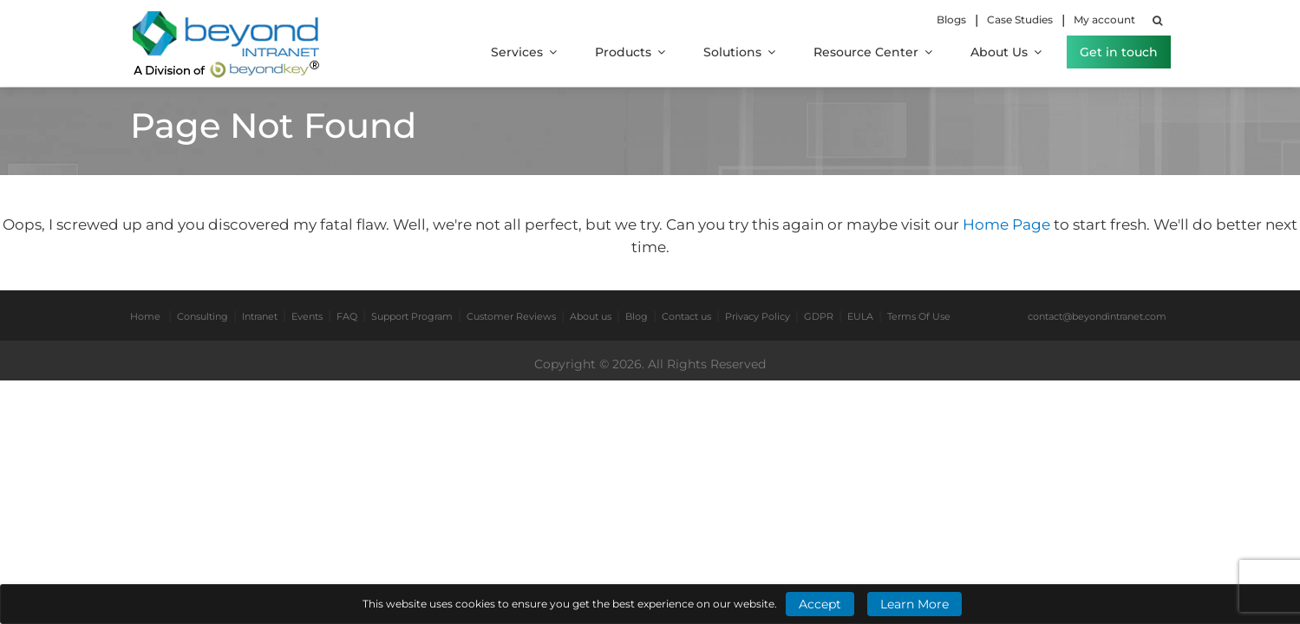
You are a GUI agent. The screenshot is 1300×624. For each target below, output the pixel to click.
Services (524, 52)
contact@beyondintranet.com (1097, 316)
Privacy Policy (757, 316)
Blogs (951, 19)
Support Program (412, 316)
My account (1104, 19)
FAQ (346, 316)
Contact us (686, 316)
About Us (1006, 52)
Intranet (260, 316)
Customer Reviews (511, 316)
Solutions (739, 52)
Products (630, 52)
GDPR (818, 316)
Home (145, 316)
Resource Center (872, 52)
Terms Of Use (919, 316)
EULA (860, 316)
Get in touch (1119, 52)
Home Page (1008, 224)
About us (590, 316)
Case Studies (1020, 19)
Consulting (202, 316)
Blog (636, 316)
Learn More (914, 604)
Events (307, 316)
